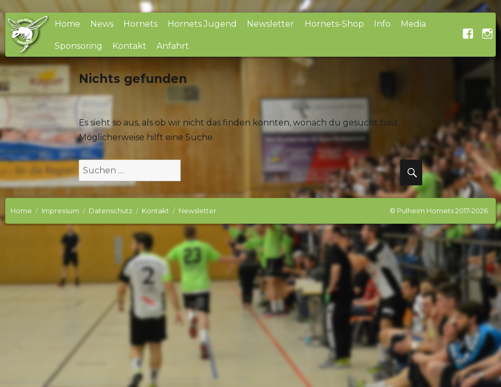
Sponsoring (78, 46)
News (101, 24)
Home (67, 24)
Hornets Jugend (202, 24)
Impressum (60, 210)
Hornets (140, 24)
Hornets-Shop (334, 24)
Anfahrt (172, 46)
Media (413, 24)
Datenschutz (110, 210)
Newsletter (270, 24)
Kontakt (129, 46)
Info (382, 24)
